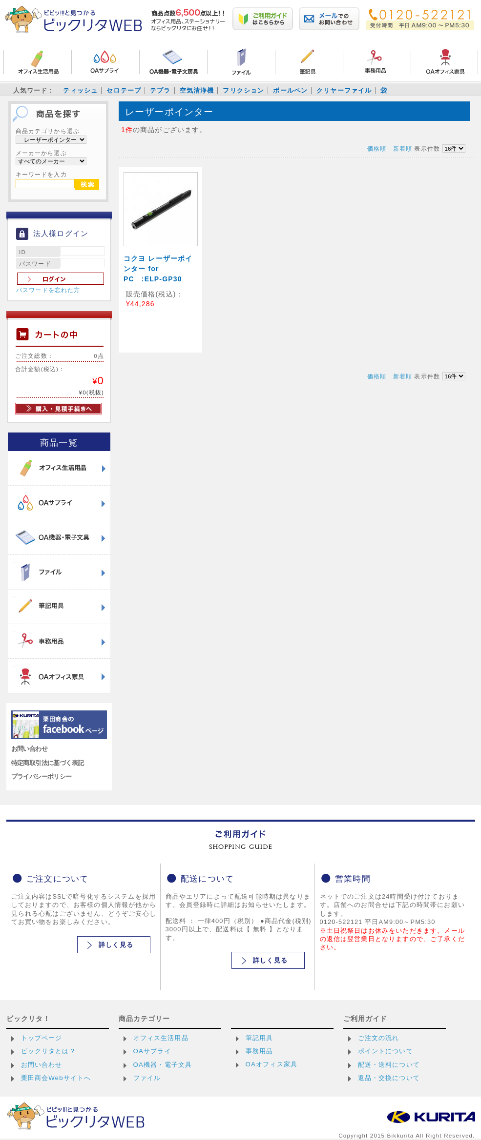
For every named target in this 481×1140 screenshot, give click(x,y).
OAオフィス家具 (272, 1064)
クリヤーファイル (344, 90)
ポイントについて (385, 1051)
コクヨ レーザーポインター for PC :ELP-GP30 (158, 269)
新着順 (402, 148)
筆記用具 (259, 1038)
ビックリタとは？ (48, 1051)
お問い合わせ (29, 748)
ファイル (147, 1077)
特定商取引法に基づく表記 (47, 763)
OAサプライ (152, 1051)
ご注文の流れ (378, 1038)
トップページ (42, 1038)
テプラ (160, 90)
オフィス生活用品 (160, 1038)
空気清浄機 (197, 90)
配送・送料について (389, 1064)
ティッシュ (80, 90)
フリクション (243, 90)
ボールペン (290, 90)
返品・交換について (389, 1077)
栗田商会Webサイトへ (56, 1077)
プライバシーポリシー (41, 776)
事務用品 (259, 1051)
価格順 (376, 148)
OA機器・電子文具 (162, 1064)
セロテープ (123, 90)
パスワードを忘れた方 (48, 290)
